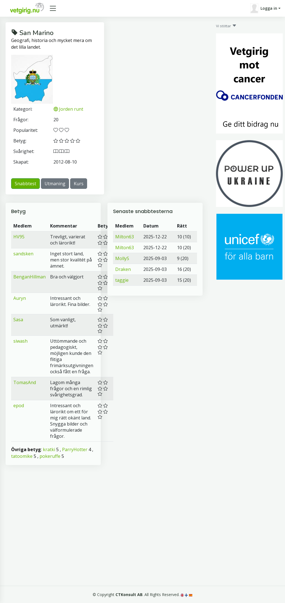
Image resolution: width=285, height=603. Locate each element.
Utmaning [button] (55, 184)
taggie (122, 280)
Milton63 (124, 237)
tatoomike (22, 456)
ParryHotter (74, 449)
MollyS (122, 258)
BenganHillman (29, 277)
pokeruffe (50, 456)
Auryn (19, 298)
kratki (49, 449)
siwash (20, 341)
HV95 (18, 237)
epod (18, 405)
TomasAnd (24, 382)
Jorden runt (68, 109)
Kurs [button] (78, 184)
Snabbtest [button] (25, 184)
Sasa (18, 320)
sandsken (23, 254)
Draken (123, 269)
